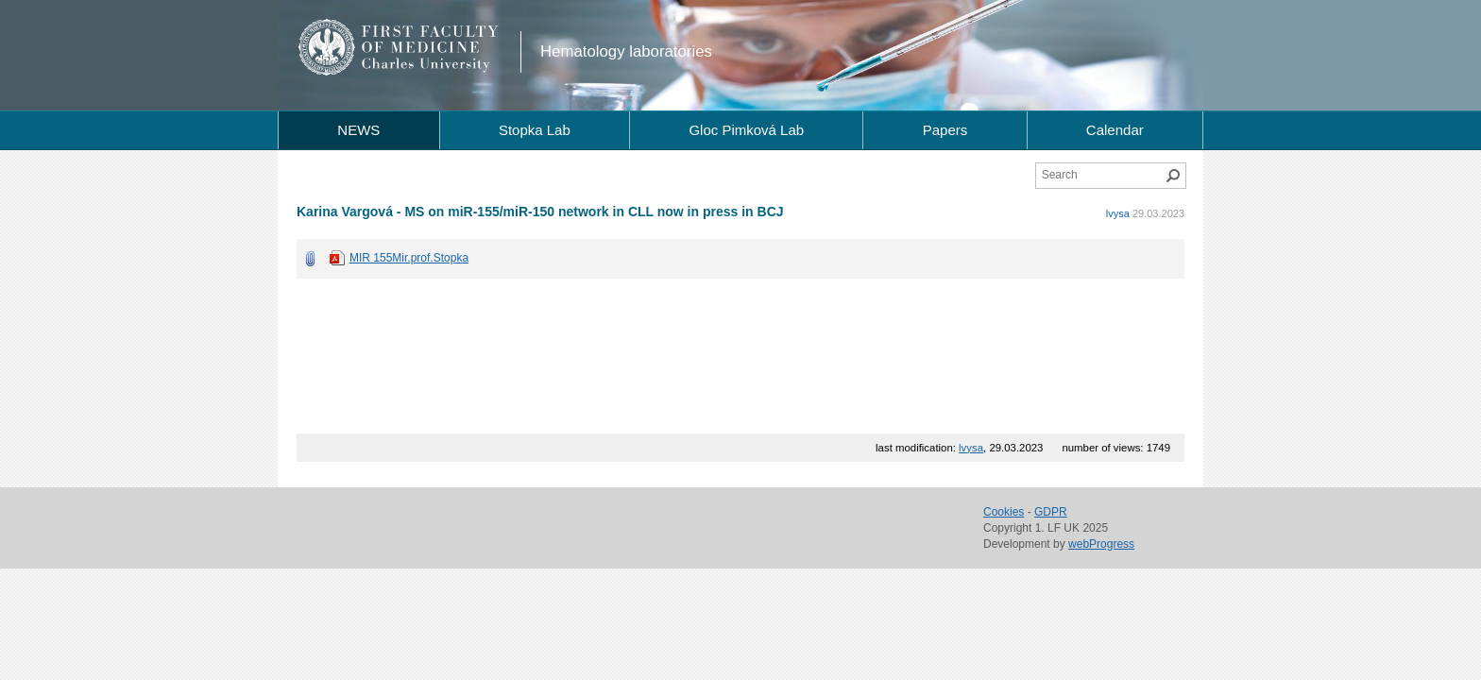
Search (1173, 175)
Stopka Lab (534, 130)
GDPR (1050, 511)
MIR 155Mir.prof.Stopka (408, 257)
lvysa (1118, 213)
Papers (945, 130)
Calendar (1115, 130)
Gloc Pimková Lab (746, 130)
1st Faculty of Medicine (399, 47)
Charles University (433, 66)
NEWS (358, 130)
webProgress (1101, 544)
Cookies (1003, 511)
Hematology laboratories (626, 51)
